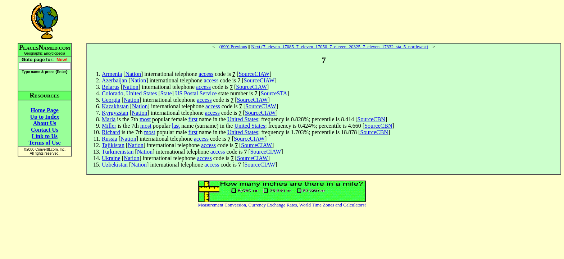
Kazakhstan (115, 106)
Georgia (111, 100)
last (176, 126)
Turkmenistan (117, 152)
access (206, 74)
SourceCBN (371, 119)
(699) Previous (233, 46)
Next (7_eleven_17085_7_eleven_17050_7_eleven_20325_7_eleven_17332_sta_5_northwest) (339, 46)
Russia (109, 139)
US (178, 93)
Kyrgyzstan (115, 113)
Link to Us (45, 136)
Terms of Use (44, 143)
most (145, 119)
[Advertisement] (324, 21)
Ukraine (111, 158)
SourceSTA (274, 93)
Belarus (110, 87)
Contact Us (44, 130)
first (192, 119)
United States (141, 93)
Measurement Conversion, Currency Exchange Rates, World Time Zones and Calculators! (282, 205)
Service (208, 93)
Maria (108, 119)
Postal (191, 93)
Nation (133, 74)
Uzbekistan (115, 165)
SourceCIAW (253, 74)
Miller (109, 126)
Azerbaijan (114, 80)
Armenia (112, 74)
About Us (44, 123)
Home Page (45, 110)
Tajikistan (113, 145)
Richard (111, 132)
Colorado (112, 93)
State (166, 93)
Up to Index (44, 117)
